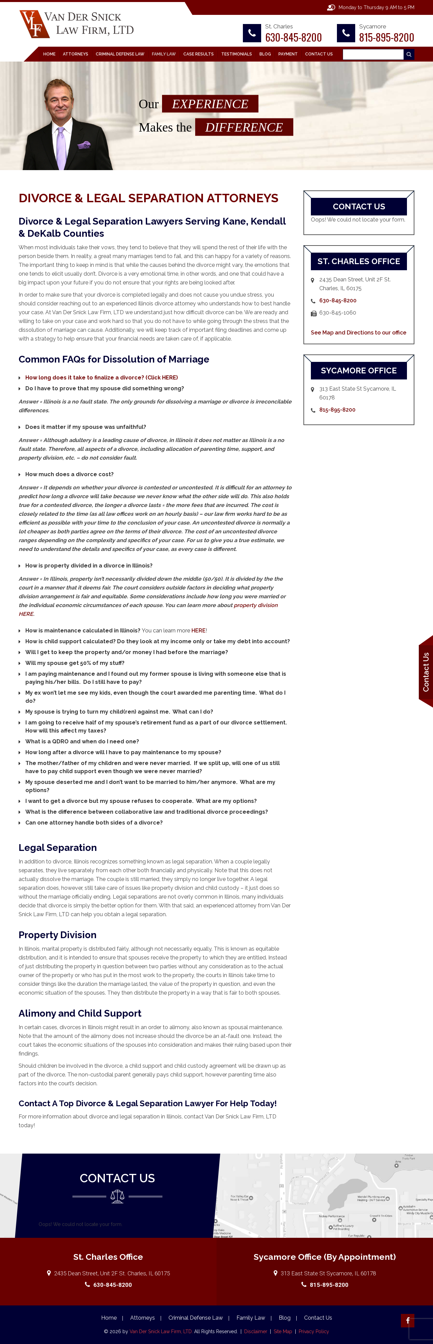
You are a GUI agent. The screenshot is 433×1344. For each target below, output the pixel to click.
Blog (265, 54)
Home (49, 54)
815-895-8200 (386, 37)
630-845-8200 (293, 37)
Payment (288, 54)
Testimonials (236, 54)
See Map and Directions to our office (358, 332)
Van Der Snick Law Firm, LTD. (160, 1331)
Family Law (164, 54)
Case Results (198, 54)
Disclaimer (256, 1331)
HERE (198, 630)
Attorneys (75, 54)
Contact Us (319, 54)
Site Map (283, 1331)
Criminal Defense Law (120, 54)
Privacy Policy (314, 1331)
